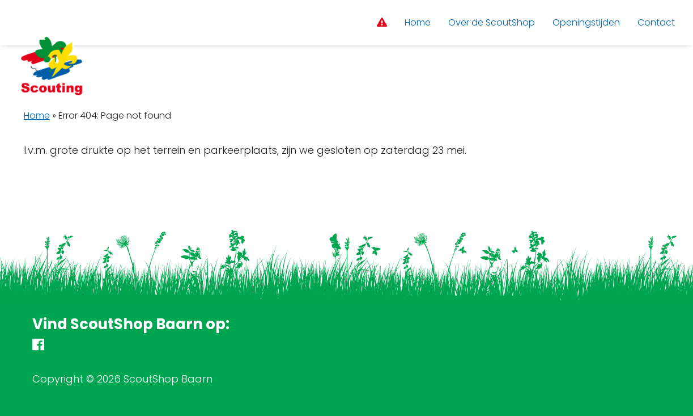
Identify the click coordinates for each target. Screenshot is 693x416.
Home (37, 115)
